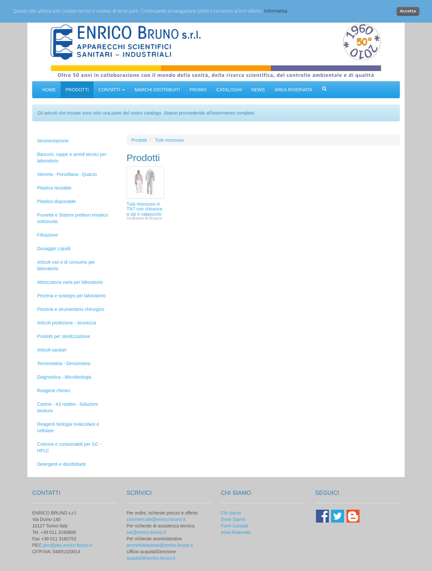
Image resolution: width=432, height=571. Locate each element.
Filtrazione (47, 235)
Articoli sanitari (51, 349)
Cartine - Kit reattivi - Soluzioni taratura (67, 407)
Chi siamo (231, 512)
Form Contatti (234, 525)
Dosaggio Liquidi (54, 248)
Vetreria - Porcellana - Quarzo (67, 174)
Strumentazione (53, 140)
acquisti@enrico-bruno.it (151, 558)
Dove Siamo (233, 519)
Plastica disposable (56, 201)
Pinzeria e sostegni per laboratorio (71, 295)
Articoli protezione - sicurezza (66, 322)
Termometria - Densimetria (63, 363)
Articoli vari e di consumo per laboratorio (66, 265)
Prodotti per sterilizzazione (63, 336)
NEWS (258, 89)
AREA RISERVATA (293, 89)
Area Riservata (236, 532)
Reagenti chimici (53, 390)
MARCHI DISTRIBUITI (157, 89)
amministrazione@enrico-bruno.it (160, 545)
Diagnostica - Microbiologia (64, 377)
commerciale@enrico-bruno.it (156, 519)
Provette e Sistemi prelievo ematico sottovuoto (72, 218)
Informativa (275, 11)
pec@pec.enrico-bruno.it (67, 545)
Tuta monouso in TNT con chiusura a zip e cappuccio (144, 209)
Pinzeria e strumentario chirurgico (70, 309)
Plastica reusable (54, 187)
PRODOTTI (77, 89)
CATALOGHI (229, 89)
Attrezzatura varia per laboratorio (70, 282)
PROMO (198, 89)
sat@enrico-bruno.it (146, 532)
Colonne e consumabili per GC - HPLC (69, 447)
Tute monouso (169, 140)
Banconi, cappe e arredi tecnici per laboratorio (72, 157)
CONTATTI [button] (111, 89)
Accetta (408, 11)
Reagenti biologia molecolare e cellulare (68, 427)
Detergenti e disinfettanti (61, 464)
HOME (49, 89)
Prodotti (139, 140)
